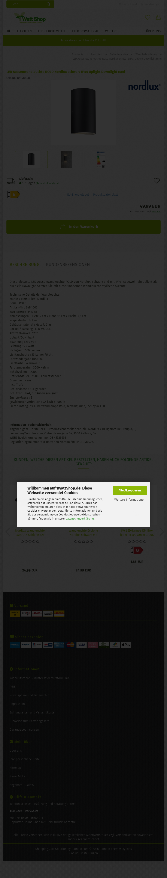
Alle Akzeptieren (130, 490)
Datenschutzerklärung (80, 518)
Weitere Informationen (129, 500)
